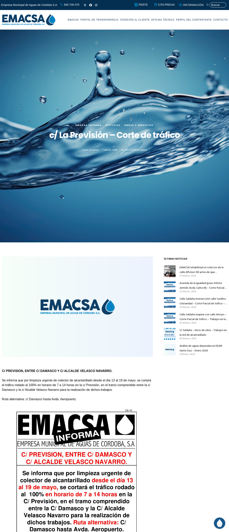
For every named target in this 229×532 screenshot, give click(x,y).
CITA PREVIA (164, 4)
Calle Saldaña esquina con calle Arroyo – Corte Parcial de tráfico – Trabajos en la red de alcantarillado (203, 317)
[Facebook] (90, 5)
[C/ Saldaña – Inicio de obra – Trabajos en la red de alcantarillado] (170, 334)
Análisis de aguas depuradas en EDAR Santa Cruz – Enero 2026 (201, 348)
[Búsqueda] (216, 5)
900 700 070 (69, 4)
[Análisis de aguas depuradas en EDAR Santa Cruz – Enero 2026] (170, 350)
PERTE (141, 4)
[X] (85, 5)
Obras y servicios (138, 132)
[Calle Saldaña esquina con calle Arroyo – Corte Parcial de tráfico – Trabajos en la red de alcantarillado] (170, 318)
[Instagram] (96, 5)
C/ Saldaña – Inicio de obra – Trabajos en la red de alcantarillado (203, 332)
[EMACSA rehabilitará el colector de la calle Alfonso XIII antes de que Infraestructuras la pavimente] (170, 271)
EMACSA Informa (89, 132)
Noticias (113, 132)
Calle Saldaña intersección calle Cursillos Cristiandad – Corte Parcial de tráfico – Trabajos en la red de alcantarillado (203, 301)
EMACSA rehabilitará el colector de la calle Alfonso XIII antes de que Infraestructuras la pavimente (202, 270)
